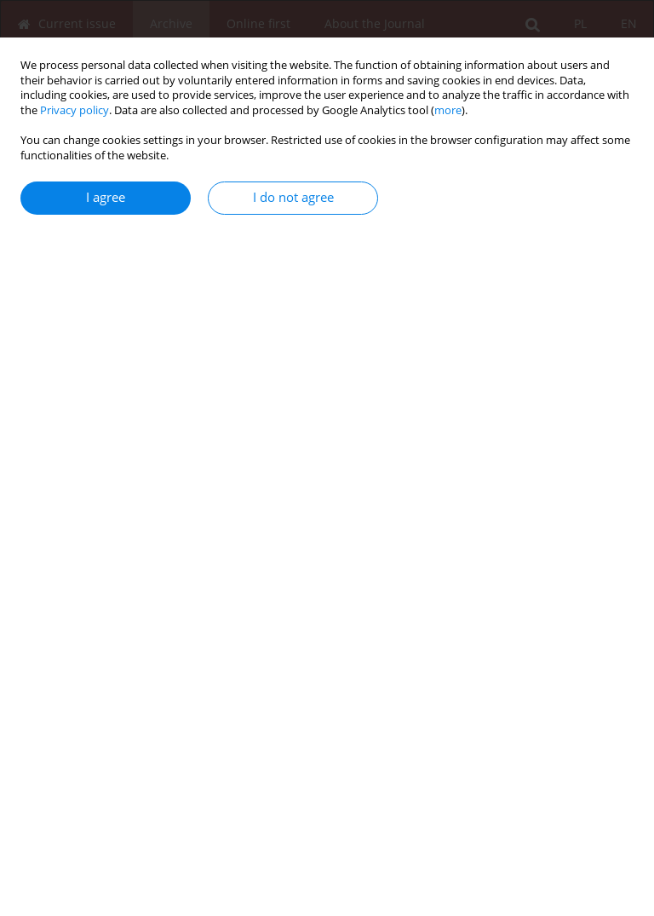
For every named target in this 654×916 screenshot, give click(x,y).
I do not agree (293, 197)
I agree (105, 197)
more (448, 110)
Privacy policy (74, 110)
